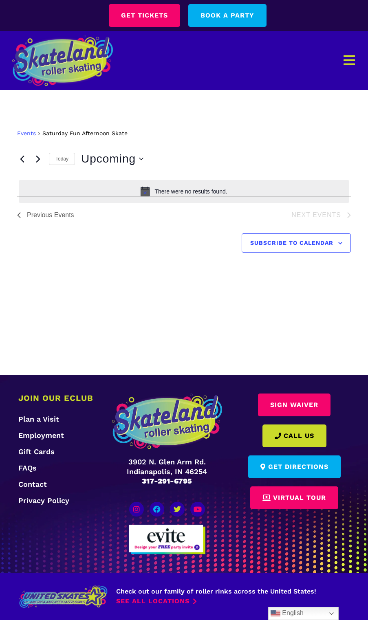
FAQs (27, 468)
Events (26, 133)
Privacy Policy (43, 500)
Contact (32, 484)
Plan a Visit (38, 419)
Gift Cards (36, 451)
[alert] (184, 191)
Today (61, 159)
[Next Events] (38, 159)
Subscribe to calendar (291, 243)
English (287, 613)
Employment (41, 435)
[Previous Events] (22, 159)
